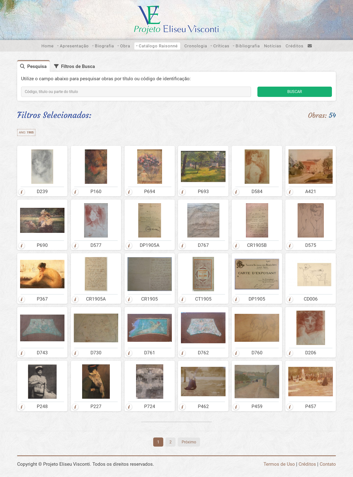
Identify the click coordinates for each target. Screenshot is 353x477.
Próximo (189, 442)
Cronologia (195, 45)
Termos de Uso (279, 464)
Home (47, 45)
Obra (125, 45)
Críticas (221, 45)
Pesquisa (37, 66)
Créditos (294, 45)
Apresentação (74, 45)
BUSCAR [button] (294, 91)
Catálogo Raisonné (158, 45)
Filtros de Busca (78, 66)
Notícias (272, 45)
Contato (328, 464)
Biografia (104, 45)
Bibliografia (248, 45)
